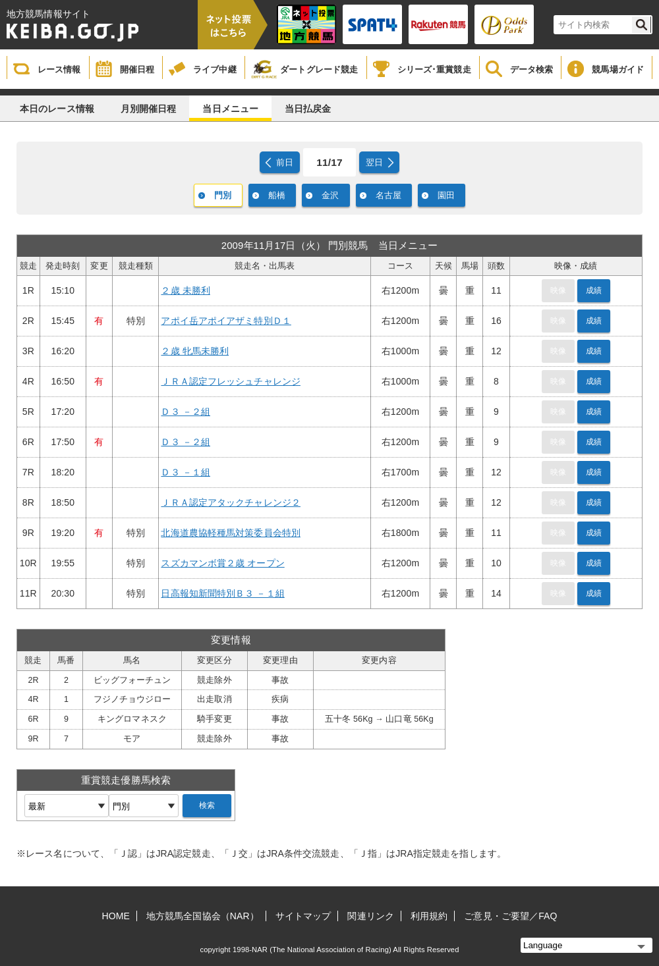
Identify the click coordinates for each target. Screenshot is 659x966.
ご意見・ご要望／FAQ (510, 916)
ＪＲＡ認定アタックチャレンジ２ (231, 502)
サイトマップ (303, 916)
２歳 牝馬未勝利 (195, 351)
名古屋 (388, 195)
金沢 (330, 195)
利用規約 (429, 916)
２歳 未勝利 (185, 290)
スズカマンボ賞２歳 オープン (222, 563)
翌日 (374, 162)
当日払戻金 (308, 108)
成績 (594, 290)
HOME (116, 916)
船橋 (276, 195)
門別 (222, 195)
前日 (284, 162)
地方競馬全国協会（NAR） (202, 916)
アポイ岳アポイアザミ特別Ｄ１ (226, 320)
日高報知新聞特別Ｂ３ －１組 (222, 593)
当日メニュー (230, 108)
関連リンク (370, 916)
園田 (446, 195)
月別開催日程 (149, 108)
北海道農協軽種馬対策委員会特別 (231, 532)
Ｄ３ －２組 (185, 411)
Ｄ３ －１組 (185, 472)
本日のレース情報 (57, 108)
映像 (558, 290)
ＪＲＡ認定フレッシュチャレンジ (231, 381)
